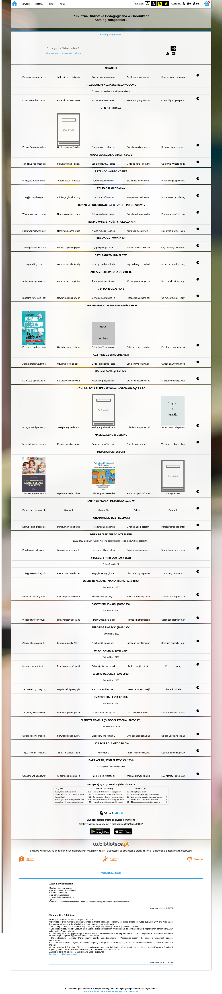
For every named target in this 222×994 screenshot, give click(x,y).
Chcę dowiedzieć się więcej (97, 991)
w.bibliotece (96, 851)
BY (166, 3)
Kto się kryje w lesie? (138, 792)
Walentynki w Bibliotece (61, 915)
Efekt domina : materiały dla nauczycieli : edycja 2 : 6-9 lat (151, 799)
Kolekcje (77, 53)
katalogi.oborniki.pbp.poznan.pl (63, 954)
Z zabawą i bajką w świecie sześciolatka (145, 794)
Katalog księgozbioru (111, 34)
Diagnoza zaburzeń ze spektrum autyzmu (145, 802)
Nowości (26, 4)
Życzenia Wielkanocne (61, 883)
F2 (196, 3)
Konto (63, 4)
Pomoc (51, 4)
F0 (183, 3)
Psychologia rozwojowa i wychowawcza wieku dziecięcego (75, 799)
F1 (189, 3)
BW (154, 3)
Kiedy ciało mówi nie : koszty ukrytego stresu (108, 799)
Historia (39, 4)
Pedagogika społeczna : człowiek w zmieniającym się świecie (76, 794)
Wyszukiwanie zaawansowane (59, 53)
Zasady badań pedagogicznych (65, 792)
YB (160, 3)
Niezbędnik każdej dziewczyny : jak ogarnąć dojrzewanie (112, 802)
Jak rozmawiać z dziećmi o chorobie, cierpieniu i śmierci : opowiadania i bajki (119, 797)
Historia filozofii (60, 797)
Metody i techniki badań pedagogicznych (69, 802)
